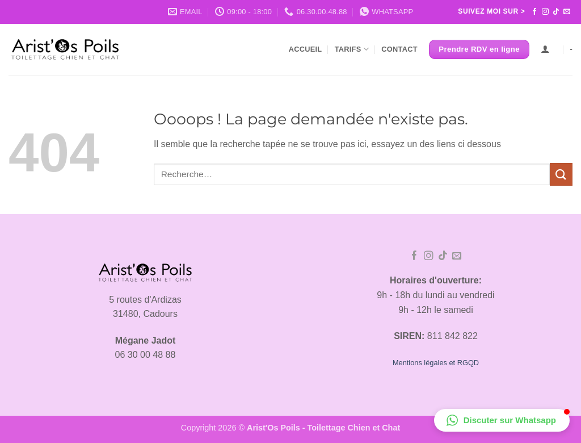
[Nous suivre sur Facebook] (534, 12)
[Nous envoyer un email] (566, 12)
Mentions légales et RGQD (436, 362)
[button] (502, 420)
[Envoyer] (561, 174)
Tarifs (352, 49)
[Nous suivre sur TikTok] (556, 12)
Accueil (305, 49)
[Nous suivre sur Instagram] (545, 12)
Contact (399, 49)
